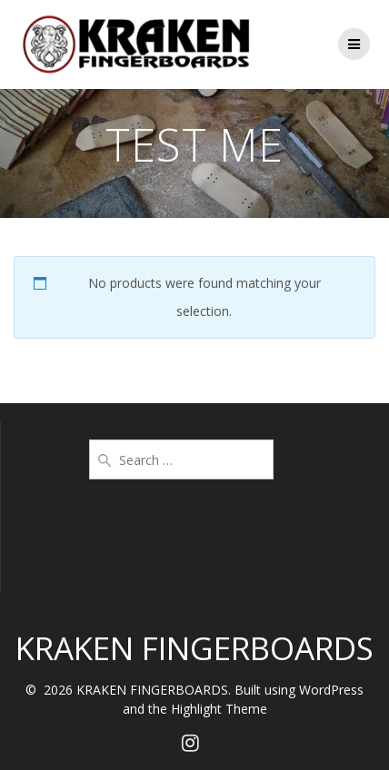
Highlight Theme (219, 708)
